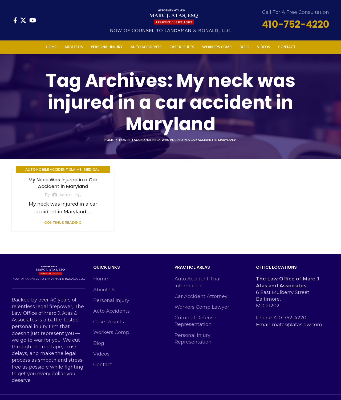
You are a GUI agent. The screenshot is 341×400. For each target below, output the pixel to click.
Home (109, 140)
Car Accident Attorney (201, 296)
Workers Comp (111, 332)
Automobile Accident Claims (53, 170)
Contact (102, 365)
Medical (91, 170)
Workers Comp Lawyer (201, 307)
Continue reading (63, 222)
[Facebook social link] (15, 20)
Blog (98, 343)
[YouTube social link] (33, 20)
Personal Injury (111, 300)
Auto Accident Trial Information (197, 282)
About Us (104, 290)
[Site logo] (170, 20)
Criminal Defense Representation (195, 321)
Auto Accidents (111, 311)
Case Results (108, 322)
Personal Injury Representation (193, 338)
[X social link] (23, 20)
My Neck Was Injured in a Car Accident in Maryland (63, 183)
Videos (101, 354)
